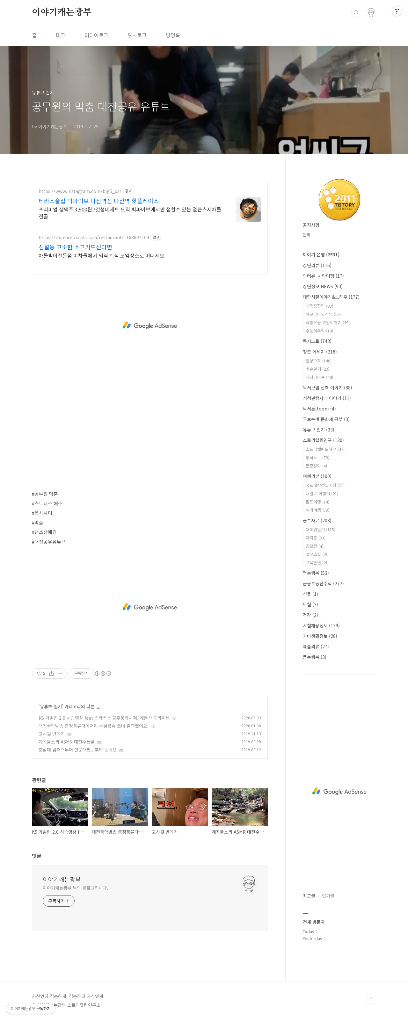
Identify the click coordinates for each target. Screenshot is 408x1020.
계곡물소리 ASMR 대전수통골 (67, 741)
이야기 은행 (321, 254)
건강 (310, 615)
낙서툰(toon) (319, 408)
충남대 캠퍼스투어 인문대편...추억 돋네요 (78, 749)
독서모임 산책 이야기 (327, 387)
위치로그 (137, 35)
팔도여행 (317, 502)
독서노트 (317, 341)
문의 (306, 235)
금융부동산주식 (323, 583)
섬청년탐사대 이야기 (327, 398)
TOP (371, 999)
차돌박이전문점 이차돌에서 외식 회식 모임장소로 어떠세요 (101, 255)
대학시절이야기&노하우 (331, 297)
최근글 (309, 896)
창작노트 (317, 457)
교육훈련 (316, 563)
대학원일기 (320, 529)
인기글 (328, 896)
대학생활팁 (319, 306)
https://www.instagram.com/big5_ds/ (80, 191)
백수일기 (317, 369)
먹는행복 (316, 573)
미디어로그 (96, 35)
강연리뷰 (317, 265)
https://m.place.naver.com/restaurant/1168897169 (94, 237)
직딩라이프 (319, 377)
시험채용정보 (321, 625)
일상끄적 (319, 361)
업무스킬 (316, 554)
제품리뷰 (316, 646)
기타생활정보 (320, 636)
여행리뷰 (317, 476)
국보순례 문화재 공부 (326, 419)
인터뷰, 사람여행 (323, 276)
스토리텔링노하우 (325, 449)
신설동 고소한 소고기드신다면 (75, 247)
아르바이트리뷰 (323, 314)
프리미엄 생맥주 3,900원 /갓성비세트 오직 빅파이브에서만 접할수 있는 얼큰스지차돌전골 (130, 212)
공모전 (314, 546)
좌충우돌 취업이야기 (328, 322)
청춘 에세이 (320, 351)
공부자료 (317, 520)
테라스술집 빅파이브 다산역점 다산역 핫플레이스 (99, 200)
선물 (310, 594)
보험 (310, 604)
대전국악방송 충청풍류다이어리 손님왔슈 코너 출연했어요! (94, 726)
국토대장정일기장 (325, 485)
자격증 (315, 538)
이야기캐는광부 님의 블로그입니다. (75, 888)
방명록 (173, 35)
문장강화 (316, 466)
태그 (60, 35)
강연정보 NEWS (323, 286)
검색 (356, 13)
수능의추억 (319, 331)
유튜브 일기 (51, 706)
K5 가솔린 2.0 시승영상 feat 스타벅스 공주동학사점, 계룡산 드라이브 (104, 718)
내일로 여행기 (322, 493)
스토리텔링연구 (323, 440)
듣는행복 (314, 657)
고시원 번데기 (52, 734)
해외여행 (317, 510)
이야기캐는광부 (62, 12)
